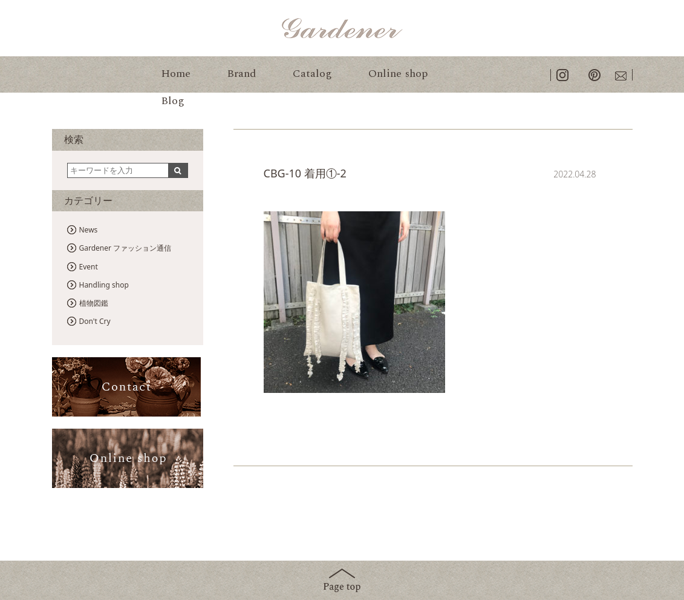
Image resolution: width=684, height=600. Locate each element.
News (88, 230)
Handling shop (104, 285)
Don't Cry (95, 321)
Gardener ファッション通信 (125, 248)
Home (176, 73)
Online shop (398, 73)
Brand (241, 73)
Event (88, 267)
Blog (172, 101)
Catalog (312, 73)
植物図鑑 (93, 303)
